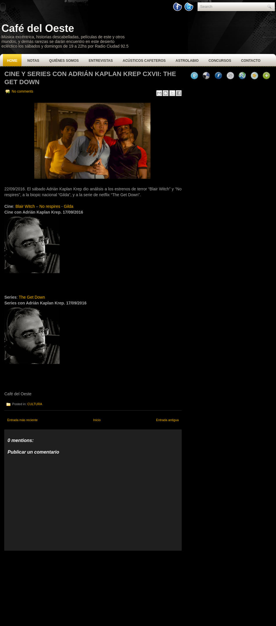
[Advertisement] (48, 587)
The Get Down (32, 297)
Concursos (220, 61)
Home (12, 61)
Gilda (69, 206)
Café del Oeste (37, 28)
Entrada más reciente (22, 420)
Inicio (97, 420)
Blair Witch (25, 206)
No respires (50, 206)
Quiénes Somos (64, 61)
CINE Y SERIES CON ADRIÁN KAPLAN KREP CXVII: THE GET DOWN (90, 78)
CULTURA (34, 404)
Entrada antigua (167, 420)
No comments (22, 91)
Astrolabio (186, 61)
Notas (33, 61)
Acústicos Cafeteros (144, 61)
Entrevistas (101, 61)
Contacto (251, 61)
